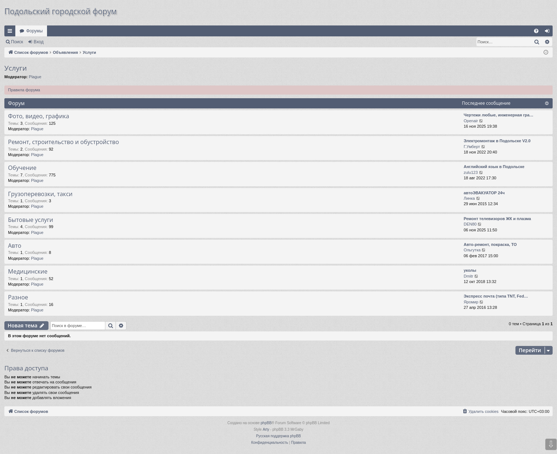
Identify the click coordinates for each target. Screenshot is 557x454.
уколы (470, 270)
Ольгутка (472, 250)
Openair (471, 121)
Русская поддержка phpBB (278, 436)
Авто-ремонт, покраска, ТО (490, 244)
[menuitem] (536, 30)
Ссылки (11, 32)
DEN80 (470, 224)
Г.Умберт (472, 146)
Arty (266, 429)
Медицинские (27, 271)
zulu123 (471, 172)
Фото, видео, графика (38, 116)
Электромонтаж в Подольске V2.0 (497, 141)
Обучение (22, 168)
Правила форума (24, 90)
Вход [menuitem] (549, 32)
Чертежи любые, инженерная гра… (498, 115)
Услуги (15, 68)
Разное (18, 297)
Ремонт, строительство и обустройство (63, 142)
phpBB (266, 423)
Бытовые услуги (30, 220)
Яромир (471, 302)
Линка (469, 198)
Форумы (34, 30)
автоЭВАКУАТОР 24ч (484, 193)
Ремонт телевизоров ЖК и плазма (497, 218)
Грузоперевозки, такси (40, 194)
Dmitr (468, 276)
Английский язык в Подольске (494, 166)
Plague (35, 77)
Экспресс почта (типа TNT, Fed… (496, 296)
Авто (14, 246)
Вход (38, 41)
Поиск (17, 41)
